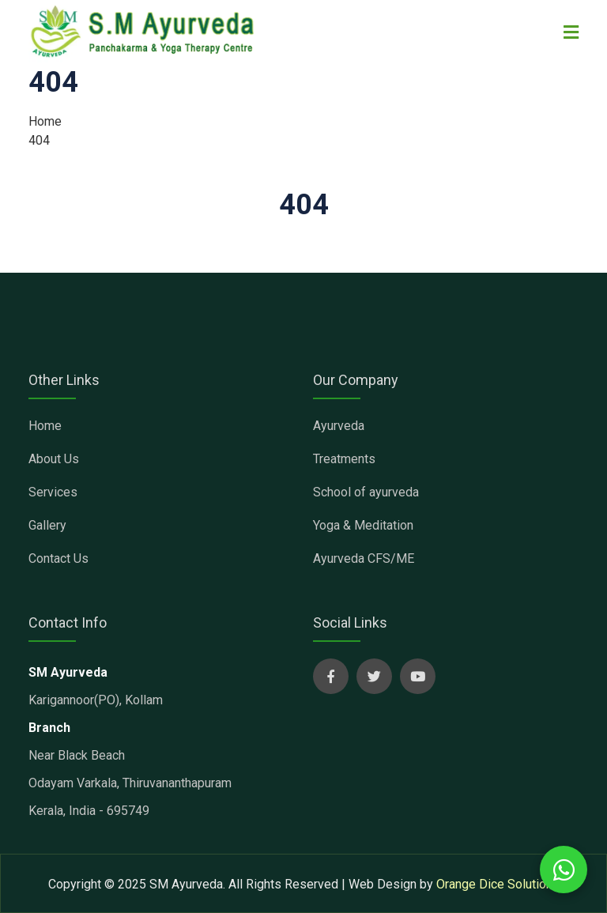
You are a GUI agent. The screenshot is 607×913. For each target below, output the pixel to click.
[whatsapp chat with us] (563, 869)
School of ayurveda (366, 492)
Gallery (47, 525)
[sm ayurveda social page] (331, 676)
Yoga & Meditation (363, 525)
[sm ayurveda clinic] (143, 32)
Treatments (344, 458)
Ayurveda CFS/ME (363, 558)
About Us (53, 458)
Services (52, 492)
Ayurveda (338, 425)
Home (45, 121)
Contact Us (58, 558)
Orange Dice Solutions (498, 884)
